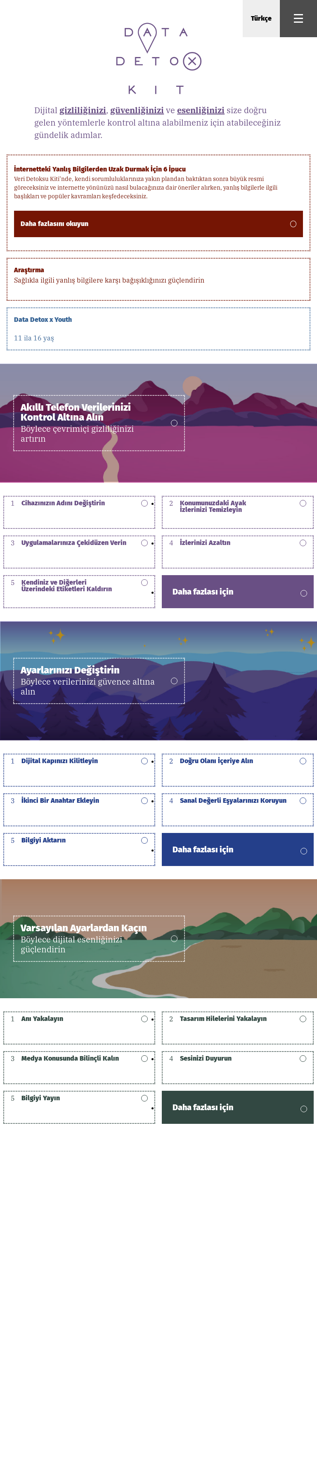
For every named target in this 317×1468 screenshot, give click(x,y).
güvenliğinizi (137, 110)
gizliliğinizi (82, 110)
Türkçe (261, 18)
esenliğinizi (201, 110)
